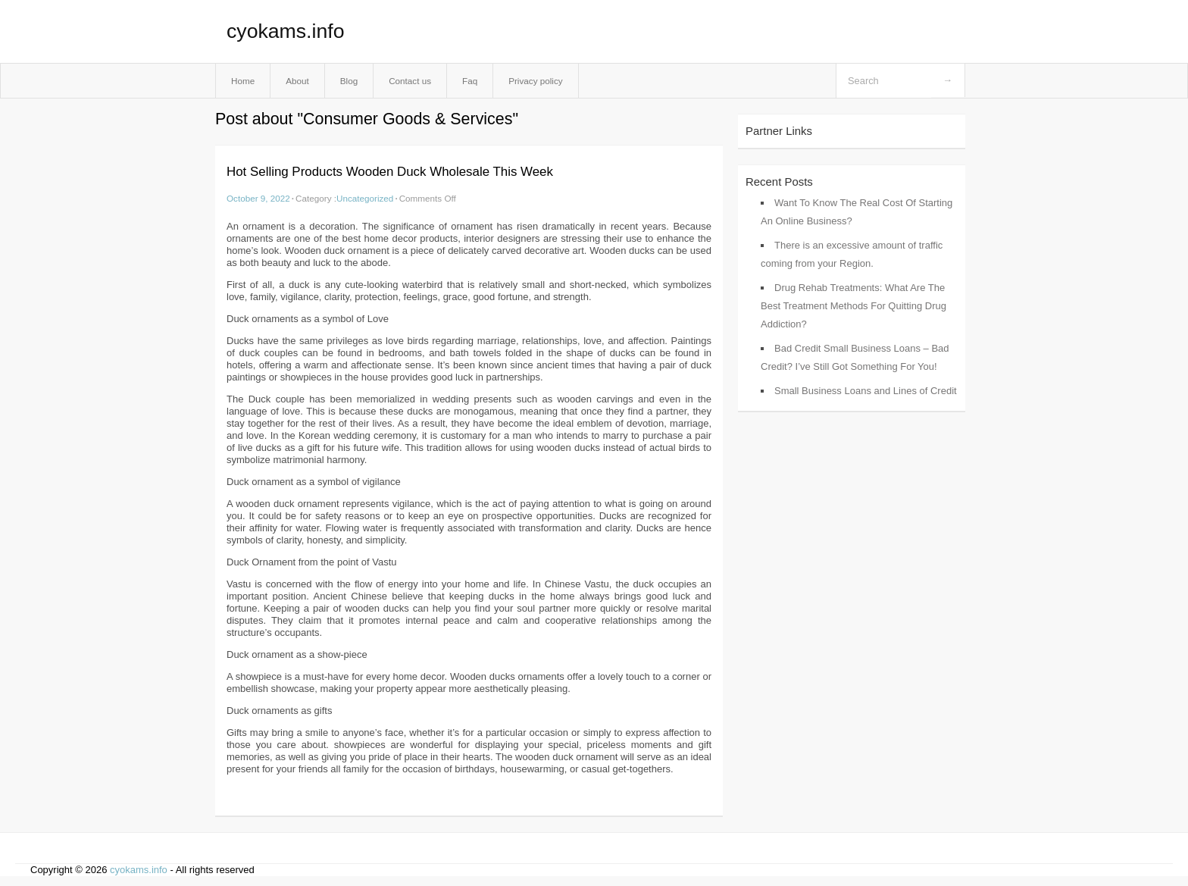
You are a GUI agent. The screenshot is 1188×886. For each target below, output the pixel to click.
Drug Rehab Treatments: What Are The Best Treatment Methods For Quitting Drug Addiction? (853, 306)
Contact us (410, 81)
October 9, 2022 (258, 198)
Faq (469, 81)
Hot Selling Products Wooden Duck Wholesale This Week (390, 171)
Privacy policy (535, 81)
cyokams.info (285, 31)
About (297, 81)
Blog (349, 81)
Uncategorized (364, 198)
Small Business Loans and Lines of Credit (865, 390)
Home (243, 81)
